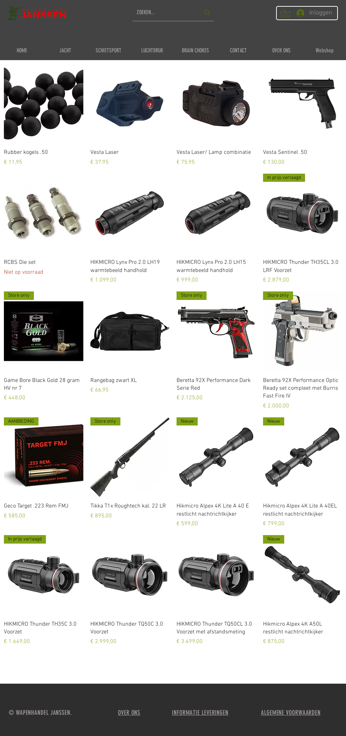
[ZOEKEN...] (163, 12)
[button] (289, 12)
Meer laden (173, 666)
